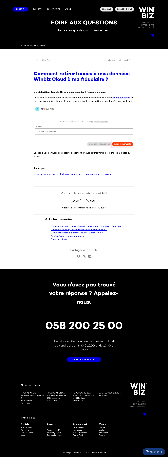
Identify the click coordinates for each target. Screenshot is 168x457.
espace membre (121, 98)
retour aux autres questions (36, 46)
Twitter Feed (78, 435)
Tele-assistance (54, 435)
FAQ (49, 428)
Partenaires (103, 433)
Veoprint (24, 435)
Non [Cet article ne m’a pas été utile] (92, 201)
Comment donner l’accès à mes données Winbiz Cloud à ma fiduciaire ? (87, 226)
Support (37, 9)
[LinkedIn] (89, 257)
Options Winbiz (27, 433)
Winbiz (102, 424)
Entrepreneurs (78, 428)
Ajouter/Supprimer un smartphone (68, 236)
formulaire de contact (84, 359)
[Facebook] (78, 257)
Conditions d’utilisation (96, 453)
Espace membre (124, 9)
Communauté (53, 9)
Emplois (102, 430)
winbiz (68, 9)
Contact (102, 435)
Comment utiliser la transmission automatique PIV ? (77, 233)
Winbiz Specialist (80, 433)
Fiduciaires (77, 430)
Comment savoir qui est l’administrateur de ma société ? (79, 230)
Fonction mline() (59, 239)
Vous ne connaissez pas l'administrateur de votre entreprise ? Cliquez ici (73, 174)
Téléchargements (54, 433)
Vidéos (76, 438)
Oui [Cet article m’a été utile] (77, 201)
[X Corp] (84, 257)
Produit (20, 9)
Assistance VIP (53, 430)
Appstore (25, 430)
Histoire (102, 428)
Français (106, 9)
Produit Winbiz (27, 428)
